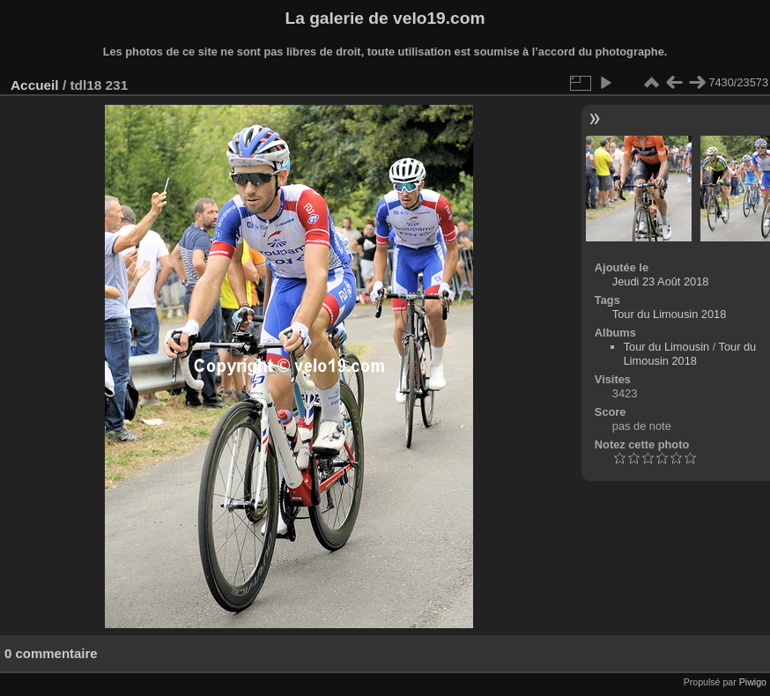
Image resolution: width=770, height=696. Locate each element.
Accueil (35, 85)
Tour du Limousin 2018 (669, 314)
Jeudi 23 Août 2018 (660, 281)
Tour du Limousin (666, 346)
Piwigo (752, 682)
